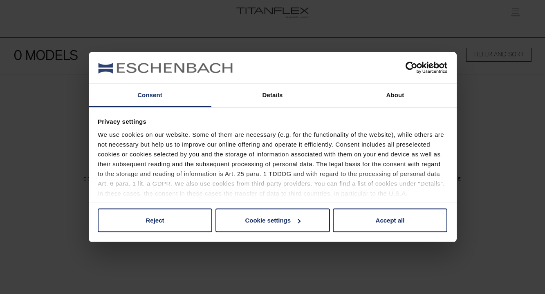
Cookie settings (273, 220)
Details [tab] (272, 94)
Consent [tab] (149, 94)
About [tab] (395, 94)
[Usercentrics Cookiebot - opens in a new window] (411, 68)
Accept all (390, 220)
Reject (155, 220)
